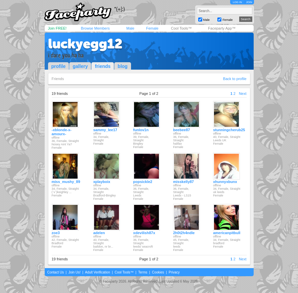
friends (103, 66)
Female (152, 28)
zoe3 (56, 233)
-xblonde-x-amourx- (62, 132)
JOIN (249, 2)
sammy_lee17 (105, 130)
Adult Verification (97, 272)
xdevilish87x (144, 233)
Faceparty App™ (222, 28)
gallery (80, 66)
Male (130, 28)
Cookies (158, 272)
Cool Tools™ (181, 28)
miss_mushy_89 (66, 182)
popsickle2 (142, 182)
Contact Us (55, 272)
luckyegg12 (85, 43)
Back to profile (235, 79)
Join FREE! (57, 28)
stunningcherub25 (229, 130)
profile (58, 66)
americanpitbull (226, 233)
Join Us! (75, 272)
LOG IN (237, 2)
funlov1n (140, 130)
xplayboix (101, 182)
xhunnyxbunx (225, 182)
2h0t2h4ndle (184, 233)
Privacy (174, 272)
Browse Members (95, 28)
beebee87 (181, 130)
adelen (99, 233)
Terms (142, 272)
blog (123, 66)
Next (243, 93)
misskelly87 (183, 182)
